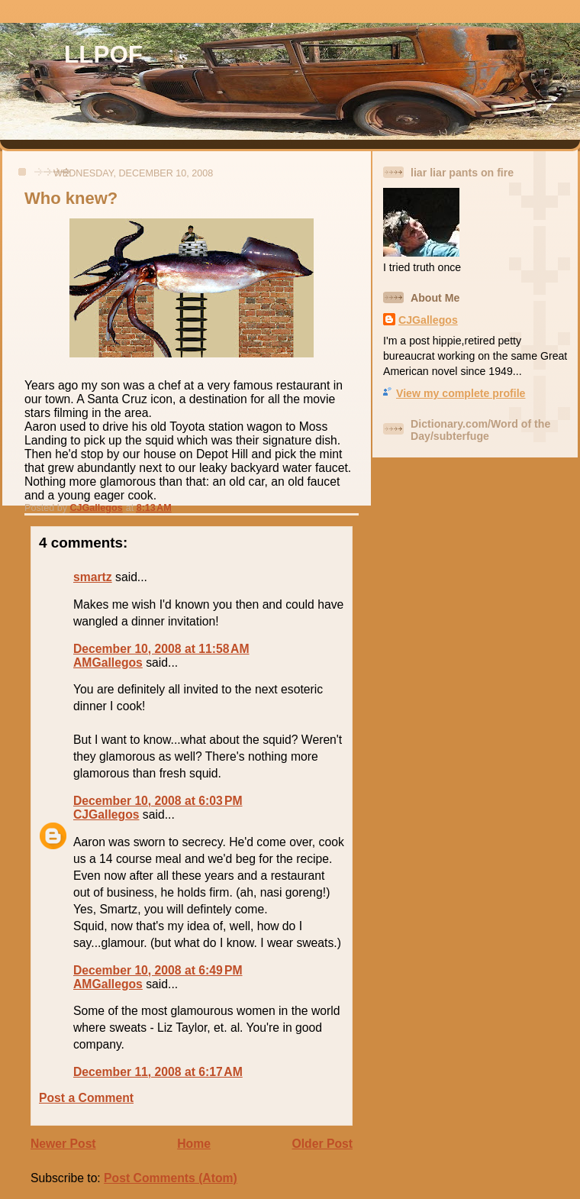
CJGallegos (106, 814)
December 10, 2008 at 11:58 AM (161, 648)
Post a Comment (86, 1097)
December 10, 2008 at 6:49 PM (158, 970)
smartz (92, 576)
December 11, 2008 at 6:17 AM (158, 1071)
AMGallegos (108, 662)
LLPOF (103, 54)
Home (194, 1143)
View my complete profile (460, 393)
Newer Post (63, 1143)
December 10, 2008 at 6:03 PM (158, 800)
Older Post (322, 1143)
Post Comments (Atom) (170, 1178)
